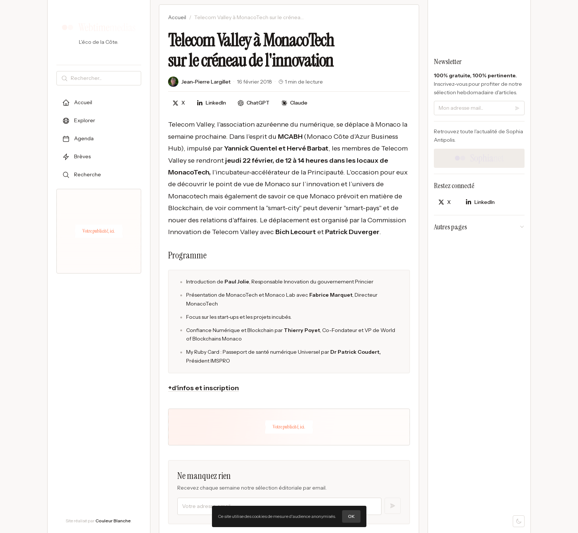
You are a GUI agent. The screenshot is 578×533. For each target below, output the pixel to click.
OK (351, 516)
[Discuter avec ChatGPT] (253, 103)
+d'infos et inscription (203, 388)
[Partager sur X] (178, 103)
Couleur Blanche (113, 520)
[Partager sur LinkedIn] (211, 103)
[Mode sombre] (519, 521)
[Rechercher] (104, 78)
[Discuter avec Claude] (294, 103)
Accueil (177, 17)
